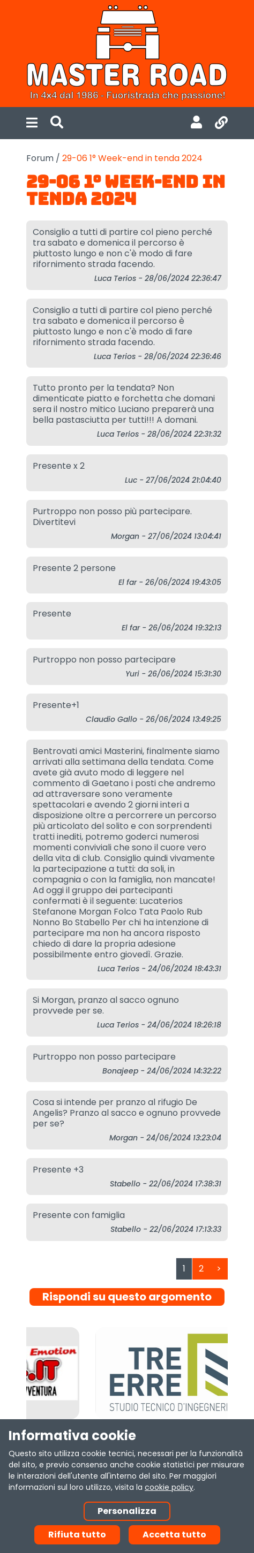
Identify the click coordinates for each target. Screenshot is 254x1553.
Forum (40, 158)
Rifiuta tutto (77, 1534)
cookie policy (169, 1487)
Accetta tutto (174, 1534)
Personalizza (127, 1511)
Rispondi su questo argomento (127, 1296)
